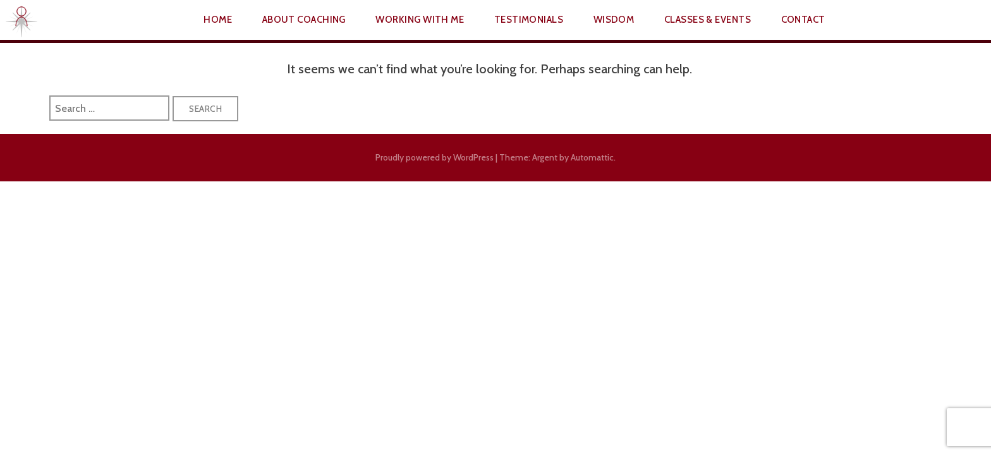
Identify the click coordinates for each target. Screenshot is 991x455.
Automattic (592, 157)
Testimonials (528, 19)
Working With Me (419, 19)
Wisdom (614, 19)
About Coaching (304, 19)
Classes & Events (707, 19)
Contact (803, 19)
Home (218, 19)
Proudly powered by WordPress (434, 157)
